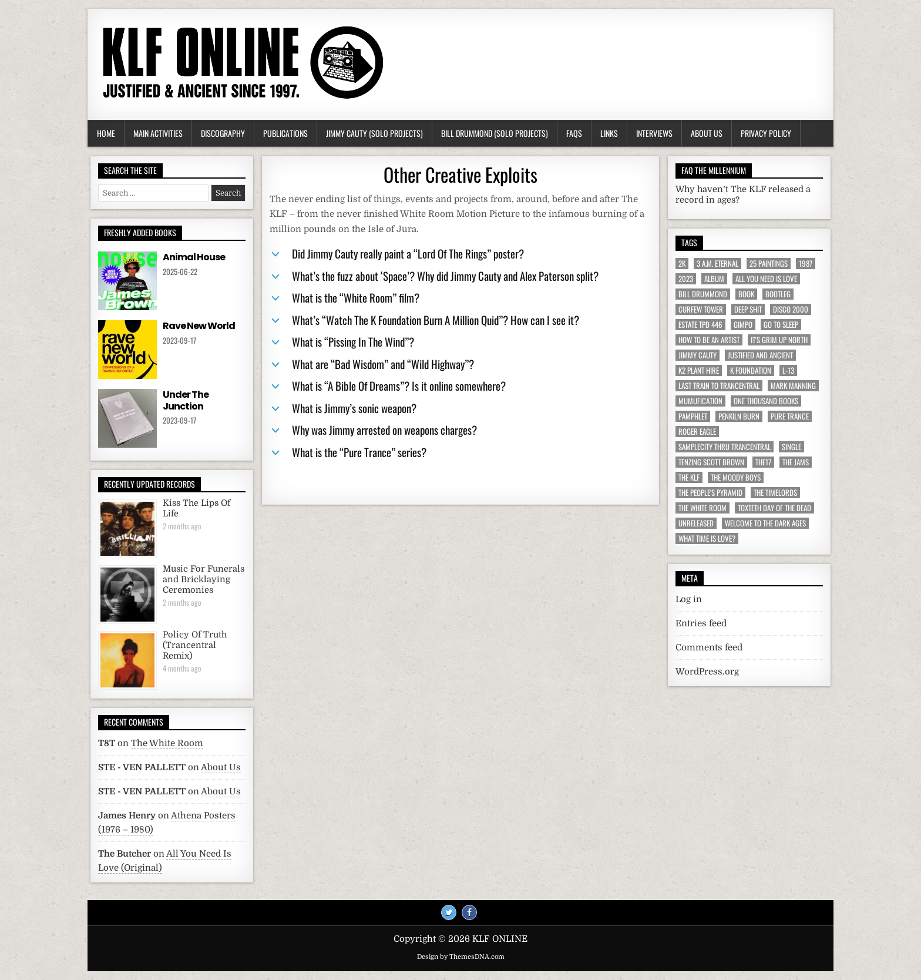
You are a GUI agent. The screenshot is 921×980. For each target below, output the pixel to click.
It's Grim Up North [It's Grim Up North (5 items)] (779, 339)
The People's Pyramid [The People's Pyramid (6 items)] (710, 492)
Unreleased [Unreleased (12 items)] (696, 523)
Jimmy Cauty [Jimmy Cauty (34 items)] (697, 355)
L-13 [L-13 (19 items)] (788, 370)
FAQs (574, 133)
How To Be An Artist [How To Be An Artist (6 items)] (709, 339)
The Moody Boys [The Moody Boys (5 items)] (736, 477)
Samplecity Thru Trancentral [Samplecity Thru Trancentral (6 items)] (724, 446)
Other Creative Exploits (460, 174)
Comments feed (708, 647)
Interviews (654, 133)
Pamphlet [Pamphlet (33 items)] (692, 416)
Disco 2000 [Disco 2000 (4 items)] (790, 309)
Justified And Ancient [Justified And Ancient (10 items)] (760, 355)
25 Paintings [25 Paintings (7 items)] (768, 263)
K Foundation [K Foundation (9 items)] (750, 370)
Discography (223, 133)
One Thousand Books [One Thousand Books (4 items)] (766, 401)
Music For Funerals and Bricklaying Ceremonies (203, 579)
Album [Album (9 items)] (714, 278)
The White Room (167, 743)
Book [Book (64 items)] (746, 294)
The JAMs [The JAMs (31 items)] (795, 462)
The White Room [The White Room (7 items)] (702, 508)
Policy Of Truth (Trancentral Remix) (195, 645)
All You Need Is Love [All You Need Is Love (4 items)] (766, 278)
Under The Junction (186, 400)
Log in (688, 599)
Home (106, 133)
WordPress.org (707, 671)
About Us (706, 133)
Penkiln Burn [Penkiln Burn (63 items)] (738, 416)
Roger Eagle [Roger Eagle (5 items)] (697, 431)
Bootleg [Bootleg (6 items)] (778, 294)
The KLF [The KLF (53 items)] (689, 477)
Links (609, 133)
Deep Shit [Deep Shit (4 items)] (748, 309)
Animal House (194, 257)
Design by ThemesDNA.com (461, 957)
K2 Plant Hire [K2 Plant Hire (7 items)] (698, 370)
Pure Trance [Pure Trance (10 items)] (790, 416)
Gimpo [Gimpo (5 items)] (743, 324)
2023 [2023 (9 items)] (685, 278)
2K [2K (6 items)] (681, 263)
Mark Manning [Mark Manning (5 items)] (793, 385)
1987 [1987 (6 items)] (805, 263)
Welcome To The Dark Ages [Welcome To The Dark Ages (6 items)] (765, 523)
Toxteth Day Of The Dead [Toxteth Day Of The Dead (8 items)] (774, 508)
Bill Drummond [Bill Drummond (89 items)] (702, 294)
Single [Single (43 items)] (791, 446)
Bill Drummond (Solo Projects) (494, 133)
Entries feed (701, 623)
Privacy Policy (766, 133)
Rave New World (199, 326)
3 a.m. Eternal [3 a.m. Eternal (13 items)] (717, 263)
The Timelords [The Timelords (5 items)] (775, 492)
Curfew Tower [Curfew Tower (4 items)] (700, 309)
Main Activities (158, 133)
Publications (285, 133)
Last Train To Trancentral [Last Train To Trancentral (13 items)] (718, 385)
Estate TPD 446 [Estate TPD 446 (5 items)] (700, 324)
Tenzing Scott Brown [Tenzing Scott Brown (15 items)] (711, 462)
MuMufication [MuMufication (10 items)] (700, 401)
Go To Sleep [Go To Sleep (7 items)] (781, 324)
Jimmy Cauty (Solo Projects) (374, 133)
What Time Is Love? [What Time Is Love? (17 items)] (706, 538)
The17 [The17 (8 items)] (763, 462)
